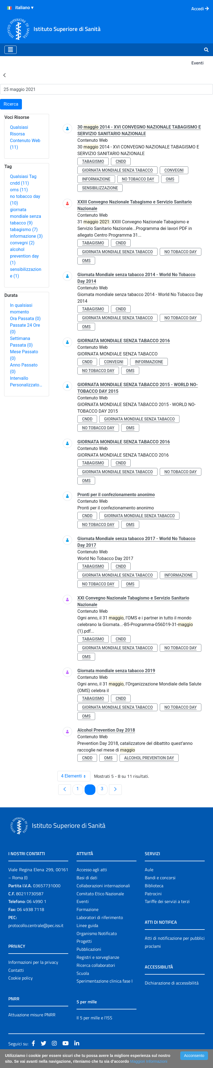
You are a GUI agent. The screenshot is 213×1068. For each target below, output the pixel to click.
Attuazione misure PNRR (31, 1014)
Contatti (16, 970)
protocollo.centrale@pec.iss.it (36, 925)
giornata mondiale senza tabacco (25, 216)
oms (19, 189)
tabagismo (24, 229)
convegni (22, 242)
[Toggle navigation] (10, 50)
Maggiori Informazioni (148, 1061)
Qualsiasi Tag (23, 176)
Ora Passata (25, 318)
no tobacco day (138, 179)
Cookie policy (20, 978)
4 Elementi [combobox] (75, 776)
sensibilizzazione (100, 188)
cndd (19, 183)
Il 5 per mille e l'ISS (94, 1017)
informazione (26, 236)
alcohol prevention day (24, 256)
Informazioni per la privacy (33, 962)
